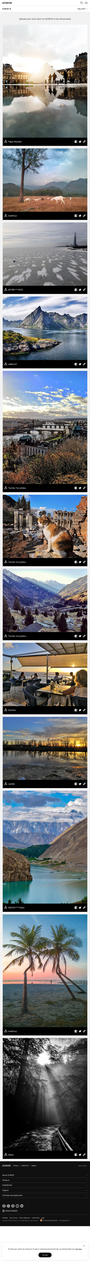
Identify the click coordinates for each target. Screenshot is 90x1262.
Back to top (82, 1166)
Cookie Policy (36, 1218)
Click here (78, 1249)
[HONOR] (6, 1166)
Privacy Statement (24, 1218)
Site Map (5, 1218)
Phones (15, 1166)
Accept (45, 1255)
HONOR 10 (24, 1166)
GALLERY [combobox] (81, 9)
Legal (42, 1218)
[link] (4, 1206)
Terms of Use (13, 1218)
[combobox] (6, 9)
